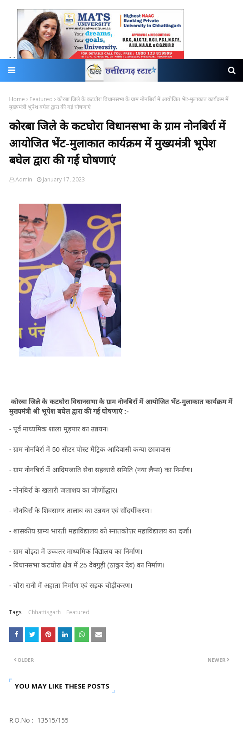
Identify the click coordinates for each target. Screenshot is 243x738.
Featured (41, 99)
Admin (23, 179)
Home (17, 99)
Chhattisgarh (44, 612)
